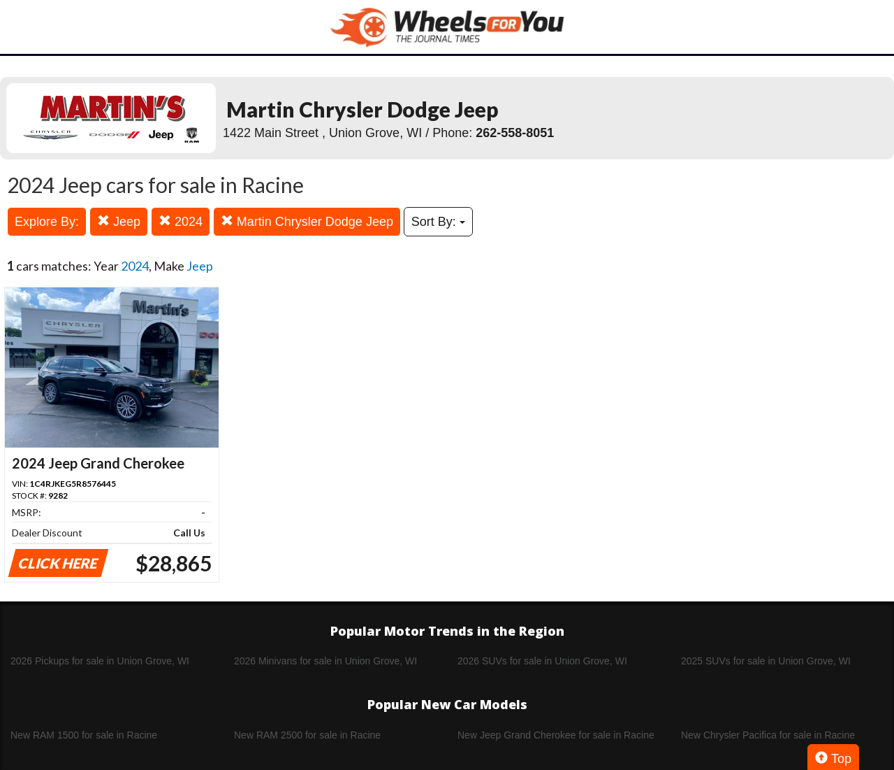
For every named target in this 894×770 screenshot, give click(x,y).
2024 (181, 221)
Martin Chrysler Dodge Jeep (307, 221)
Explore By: (47, 222)
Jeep (118, 221)
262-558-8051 (515, 133)
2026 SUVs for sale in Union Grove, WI (542, 660)
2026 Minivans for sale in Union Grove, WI (325, 660)
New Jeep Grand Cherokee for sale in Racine (555, 735)
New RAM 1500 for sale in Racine (83, 735)
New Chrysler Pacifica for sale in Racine (768, 735)
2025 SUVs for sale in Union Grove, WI (766, 660)
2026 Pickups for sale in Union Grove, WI (99, 660)
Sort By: (438, 222)
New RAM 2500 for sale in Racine (307, 735)
